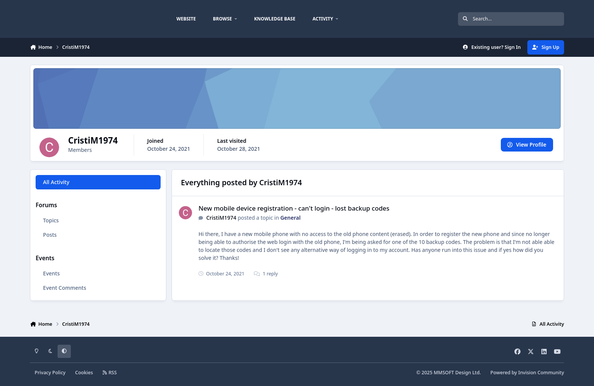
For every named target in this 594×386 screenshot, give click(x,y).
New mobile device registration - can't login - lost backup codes (294, 208)
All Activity (56, 182)
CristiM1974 (221, 217)
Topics (51, 220)
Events (51, 273)
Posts (50, 234)
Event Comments (64, 287)
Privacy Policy (50, 372)
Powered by (527, 372)
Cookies (84, 372)
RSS (110, 372)
